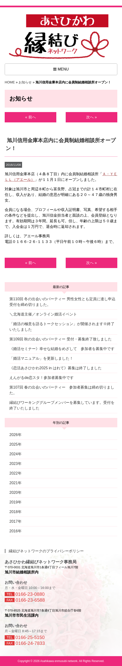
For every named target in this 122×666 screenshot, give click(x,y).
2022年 (15, 473)
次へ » (91, 117)
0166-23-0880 (30, 594)
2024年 (15, 454)
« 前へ (30, 117)
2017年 (15, 521)
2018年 (15, 512)
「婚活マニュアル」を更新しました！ (41, 358)
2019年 (15, 502)
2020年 (15, 493)
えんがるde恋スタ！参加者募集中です (41, 378)
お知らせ (25, 82)
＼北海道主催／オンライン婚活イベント (43, 314)
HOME (10, 82)
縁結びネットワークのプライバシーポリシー (46, 551)
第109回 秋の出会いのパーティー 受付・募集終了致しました (60, 339)
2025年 (15, 444)
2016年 (15, 531)
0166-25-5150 (30, 637)
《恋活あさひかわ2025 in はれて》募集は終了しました (55, 368)
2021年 (15, 483)
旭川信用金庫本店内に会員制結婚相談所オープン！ (61, 144)
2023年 (15, 464)
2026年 (15, 435)
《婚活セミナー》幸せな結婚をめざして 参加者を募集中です (61, 349)
